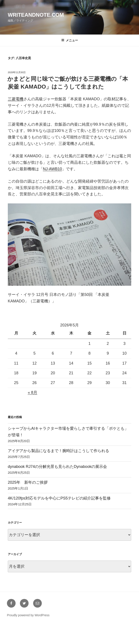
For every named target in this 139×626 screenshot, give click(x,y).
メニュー (69, 40)
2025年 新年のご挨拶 (28, 482)
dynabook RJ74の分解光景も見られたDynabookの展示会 (57, 466)
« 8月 (32, 392)
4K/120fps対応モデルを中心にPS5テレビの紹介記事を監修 (59, 498)
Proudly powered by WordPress (28, 615)
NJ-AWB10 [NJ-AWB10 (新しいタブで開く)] (52, 169)
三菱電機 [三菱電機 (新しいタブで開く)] (15, 99)
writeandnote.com (36, 15)
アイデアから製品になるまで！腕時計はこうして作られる (58, 451)
